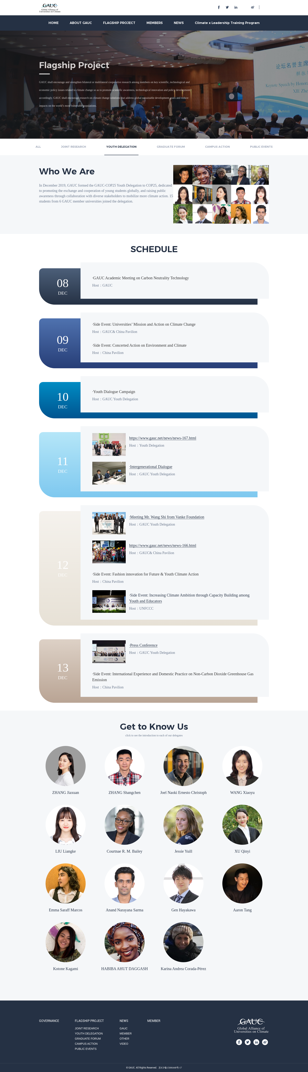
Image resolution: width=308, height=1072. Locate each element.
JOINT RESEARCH (73, 147)
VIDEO (124, 1043)
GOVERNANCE (49, 1021)
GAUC (123, 1028)
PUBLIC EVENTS (261, 147)
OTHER (124, 1038)
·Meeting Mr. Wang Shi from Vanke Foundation (166, 517)
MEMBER (126, 1033)
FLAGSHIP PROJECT (119, 22)
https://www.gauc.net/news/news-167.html (162, 438)
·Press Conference (143, 645)
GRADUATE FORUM (171, 147)
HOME (54, 22)
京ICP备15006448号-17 (170, 1067)
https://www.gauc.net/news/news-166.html (162, 545)
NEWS (179, 22)
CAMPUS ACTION (217, 147)
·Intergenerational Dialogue (150, 467)
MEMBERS (155, 22)
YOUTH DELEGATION (121, 147)
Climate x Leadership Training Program (227, 22)
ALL (38, 147)
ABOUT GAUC (81, 22)
